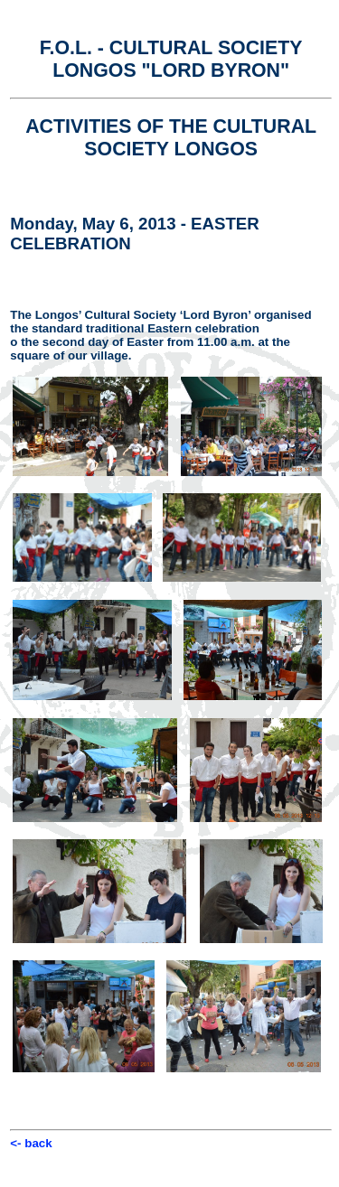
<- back (31, 1143)
